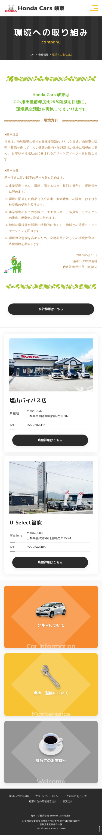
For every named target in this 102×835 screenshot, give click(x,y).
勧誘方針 (68, 801)
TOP (32, 54)
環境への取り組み (19, 796)
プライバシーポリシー (48, 796)
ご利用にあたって (77, 796)
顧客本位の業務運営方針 (43, 801)
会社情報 (43, 54)
